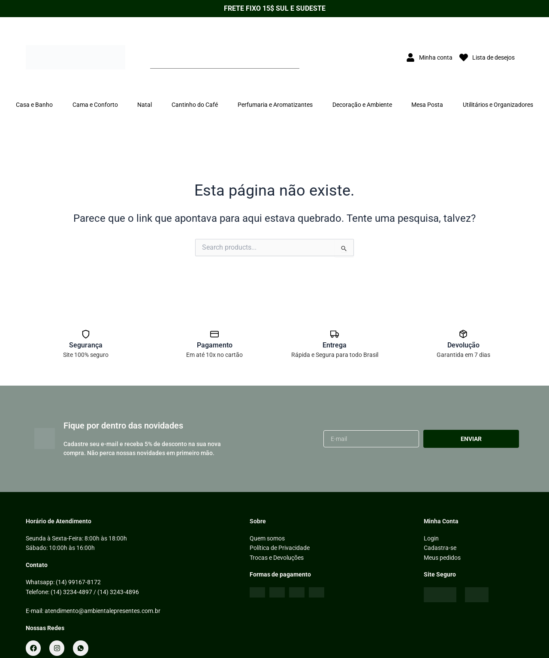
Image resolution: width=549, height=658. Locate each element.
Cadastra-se (440, 547)
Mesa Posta (427, 104)
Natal (144, 104)
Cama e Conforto (95, 104)
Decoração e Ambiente (362, 104)
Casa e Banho (34, 104)
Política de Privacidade (280, 547)
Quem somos (267, 538)
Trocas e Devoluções (277, 557)
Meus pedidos (442, 557)
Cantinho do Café (195, 104)
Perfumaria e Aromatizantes (275, 104)
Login (431, 538)
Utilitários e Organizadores (498, 104)
